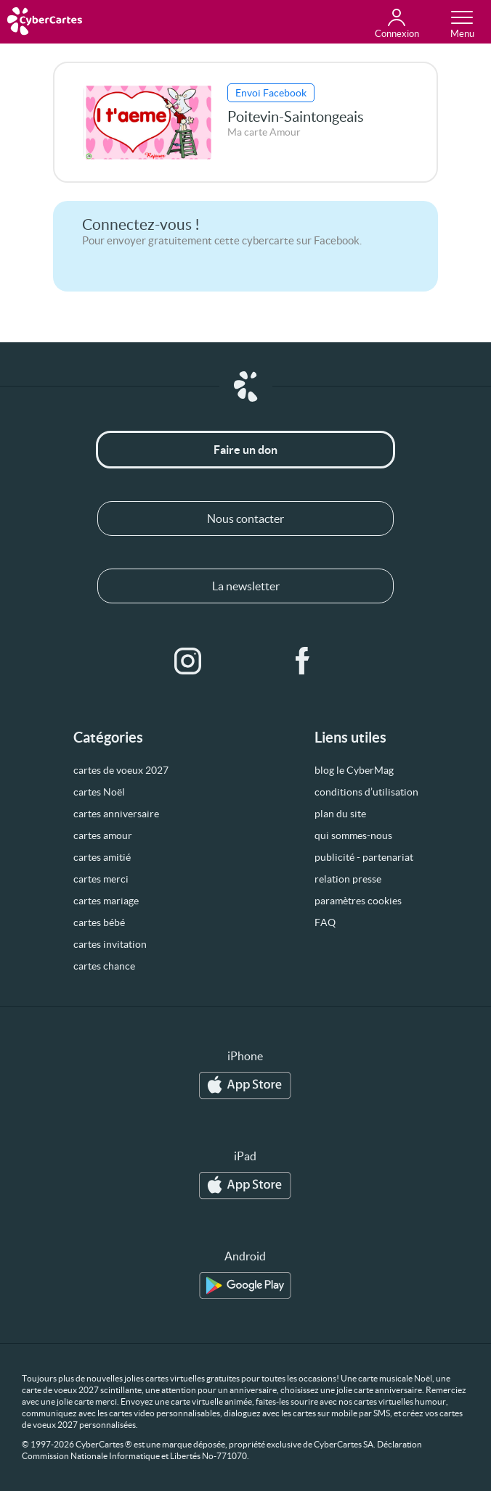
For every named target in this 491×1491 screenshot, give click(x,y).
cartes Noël (99, 792)
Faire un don (245, 449)
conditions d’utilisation (366, 792)
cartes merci (101, 879)
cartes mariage (106, 900)
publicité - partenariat (364, 857)
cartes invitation (110, 944)
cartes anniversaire (116, 813)
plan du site (340, 813)
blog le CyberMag (354, 770)
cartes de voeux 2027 (121, 770)
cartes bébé (99, 922)
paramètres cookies (358, 900)
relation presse (348, 879)
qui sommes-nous (353, 835)
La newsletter (246, 585)
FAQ (325, 922)
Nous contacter (245, 518)
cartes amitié (102, 857)
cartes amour (102, 835)
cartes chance (104, 966)
